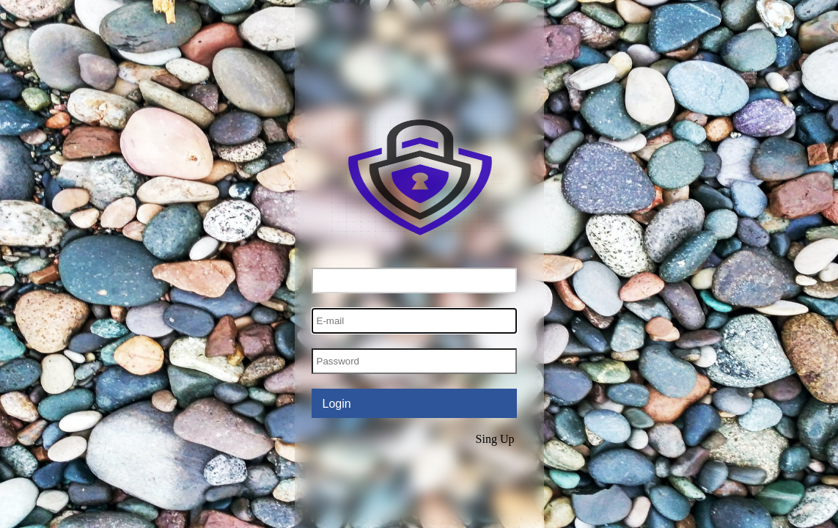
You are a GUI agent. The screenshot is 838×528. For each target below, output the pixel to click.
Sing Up (495, 439)
